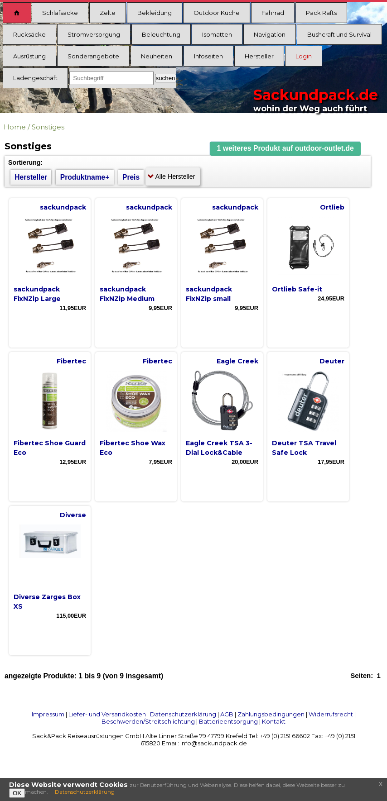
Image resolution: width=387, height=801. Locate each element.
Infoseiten (208, 56)
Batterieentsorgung (228, 721)
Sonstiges (48, 127)
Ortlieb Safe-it (297, 289)
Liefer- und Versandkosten (107, 714)
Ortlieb (332, 207)
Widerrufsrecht (331, 714)
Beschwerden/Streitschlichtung (148, 721)
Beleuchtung (161, 34)
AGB (226, 714)
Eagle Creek (237, 361)
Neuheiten (156, 56)
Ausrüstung (29, 56)
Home (15, 127)
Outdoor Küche (217, 12)
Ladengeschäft (35, 77)
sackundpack (63, 207)
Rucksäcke (29, 34)
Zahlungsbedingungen (271, 714)
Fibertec (71, 361)
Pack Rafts (321, 12)
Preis (131, 177)
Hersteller (259, 56)
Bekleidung (154, 12)
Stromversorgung (94, 34)
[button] (285, 148)
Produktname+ (85, 177)
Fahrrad (272, 12)
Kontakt (273, 721)
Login (303, 56)
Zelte (108, 12)
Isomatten (217, 34)
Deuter (331, 361)
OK (17, 793)
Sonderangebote (93, 56)
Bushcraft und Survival (339, 34)
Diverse (73, 515)
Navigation (269, 34)
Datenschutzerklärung (183, 714)
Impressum (48, 714)
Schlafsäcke (60, 12)
